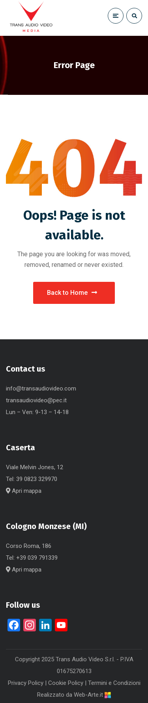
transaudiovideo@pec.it (36, 400)
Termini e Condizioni (114, 682)
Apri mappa (23, 490)
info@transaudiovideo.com (41, 388)
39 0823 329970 (36, 479)
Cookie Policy (65, 682)
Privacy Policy (25, 682)
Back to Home (72, 292)
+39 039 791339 (37, 557)
